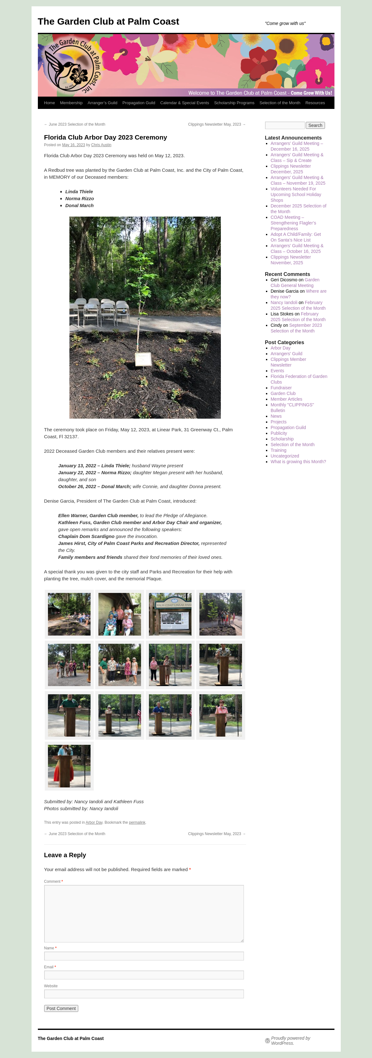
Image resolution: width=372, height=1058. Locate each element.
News (276, 416)
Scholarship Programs (234, 102)
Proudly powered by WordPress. (290, 1041)
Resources (315, 102)
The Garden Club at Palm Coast (108, 21)
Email (50, 967)
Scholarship (282, 438)
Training (278, 450)
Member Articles (286, 399)
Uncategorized (285, 455)
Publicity (279, 433)
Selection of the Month (280, 102)
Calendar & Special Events (184, 102)
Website (51, 986)
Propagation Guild (138, 102)
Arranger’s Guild (102, 102)
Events (277, 370)
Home (49, 102)
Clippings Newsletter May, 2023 (217, 124)
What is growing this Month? (298, 461)
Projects (279, 421)
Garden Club (283, 393)
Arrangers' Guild (287, 353)
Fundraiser (281, 387)
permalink (137, 822)
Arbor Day (94, 822)
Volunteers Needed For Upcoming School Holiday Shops (296, 194)
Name (50, 948)
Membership (71, 102)
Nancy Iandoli (284, 302)
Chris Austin (101, 145)
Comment (53, 881)
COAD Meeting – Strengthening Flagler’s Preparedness (293, 223)
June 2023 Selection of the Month (74, 124)
